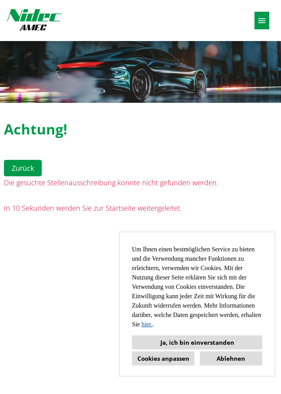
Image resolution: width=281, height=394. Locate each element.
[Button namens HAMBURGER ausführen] (261, 20)
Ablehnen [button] (231, 358)
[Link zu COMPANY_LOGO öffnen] (34, 20)
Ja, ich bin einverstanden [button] (197, 342)
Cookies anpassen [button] (163, 358)
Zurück (23, 168)
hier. (146, 324)
